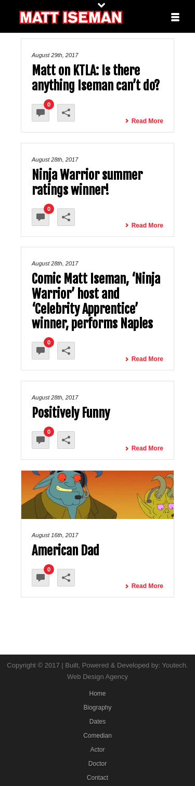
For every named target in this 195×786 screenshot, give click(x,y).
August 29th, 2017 (55, 55)
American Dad (65, 550)
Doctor (97, 763)
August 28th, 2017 (55, 159)
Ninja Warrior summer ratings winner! (87, 182)
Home (97, 693)
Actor (97, 749)
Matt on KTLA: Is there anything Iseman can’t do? (96, 78)
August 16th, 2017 (55, 535)
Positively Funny (71, 413)
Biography (97, 707)
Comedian (97, 735)
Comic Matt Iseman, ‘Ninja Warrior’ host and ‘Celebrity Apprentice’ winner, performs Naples (96, 301)
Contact (97, 777)
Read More (144, 121)
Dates (97, 721)
